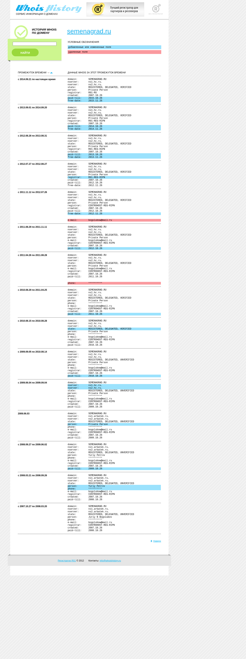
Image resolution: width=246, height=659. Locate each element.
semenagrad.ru (89, 31)
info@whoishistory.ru (110, 644)
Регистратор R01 (67, 644)
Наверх (155, 624)
